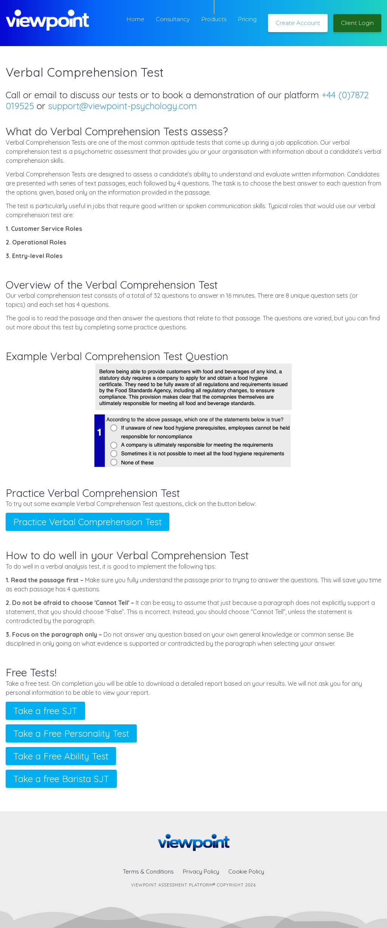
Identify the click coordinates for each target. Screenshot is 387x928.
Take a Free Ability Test (60, 756)
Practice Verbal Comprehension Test (87, 521)
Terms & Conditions (148, 871)
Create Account (298, 22)
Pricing (247, 19)
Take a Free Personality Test (71, 733)
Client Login (357, 22)
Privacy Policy (201, 871)
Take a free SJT (45, 710)
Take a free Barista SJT (61, 778)
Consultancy (173, 19)
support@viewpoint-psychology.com (122, 105)
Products (213, 19)
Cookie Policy (246, 871)
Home (135, 19)
